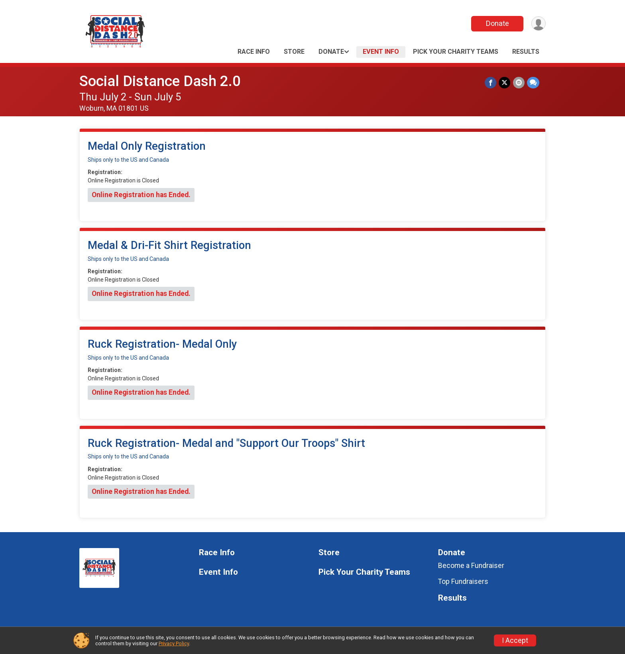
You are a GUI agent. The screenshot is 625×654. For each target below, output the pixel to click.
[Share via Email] (519, 82)
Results (525, 51)
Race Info (254, 51)
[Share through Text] (533, 82)
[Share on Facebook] (491, 82)
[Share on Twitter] (505, 82)
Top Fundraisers (463, 581)
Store (294, 51)
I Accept (515, 640)
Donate (497, 23)
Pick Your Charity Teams (455, 51)
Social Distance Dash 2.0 (160, 81)
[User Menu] (538, 23)
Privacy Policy (174, 643)
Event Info (381, 51)
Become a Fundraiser (471, 566)
